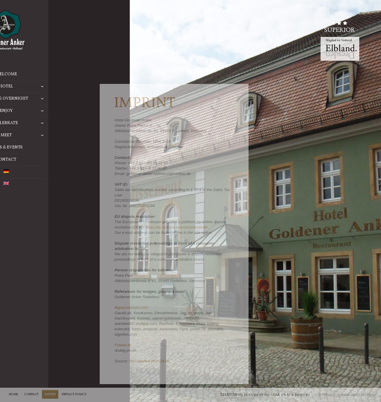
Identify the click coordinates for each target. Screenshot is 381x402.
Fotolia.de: (124, 345)
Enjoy (60, 111)
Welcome (42, 74)
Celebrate (57, 123)
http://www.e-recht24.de (149, 361)
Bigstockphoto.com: (131, 307)
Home (13, 394)
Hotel (59, 87)
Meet (61, 135)
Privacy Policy (74, 394)
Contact (42, 159)
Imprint (50, 394)
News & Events (42, 147)
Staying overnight (52, 99)
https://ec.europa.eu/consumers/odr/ (177, 227)
